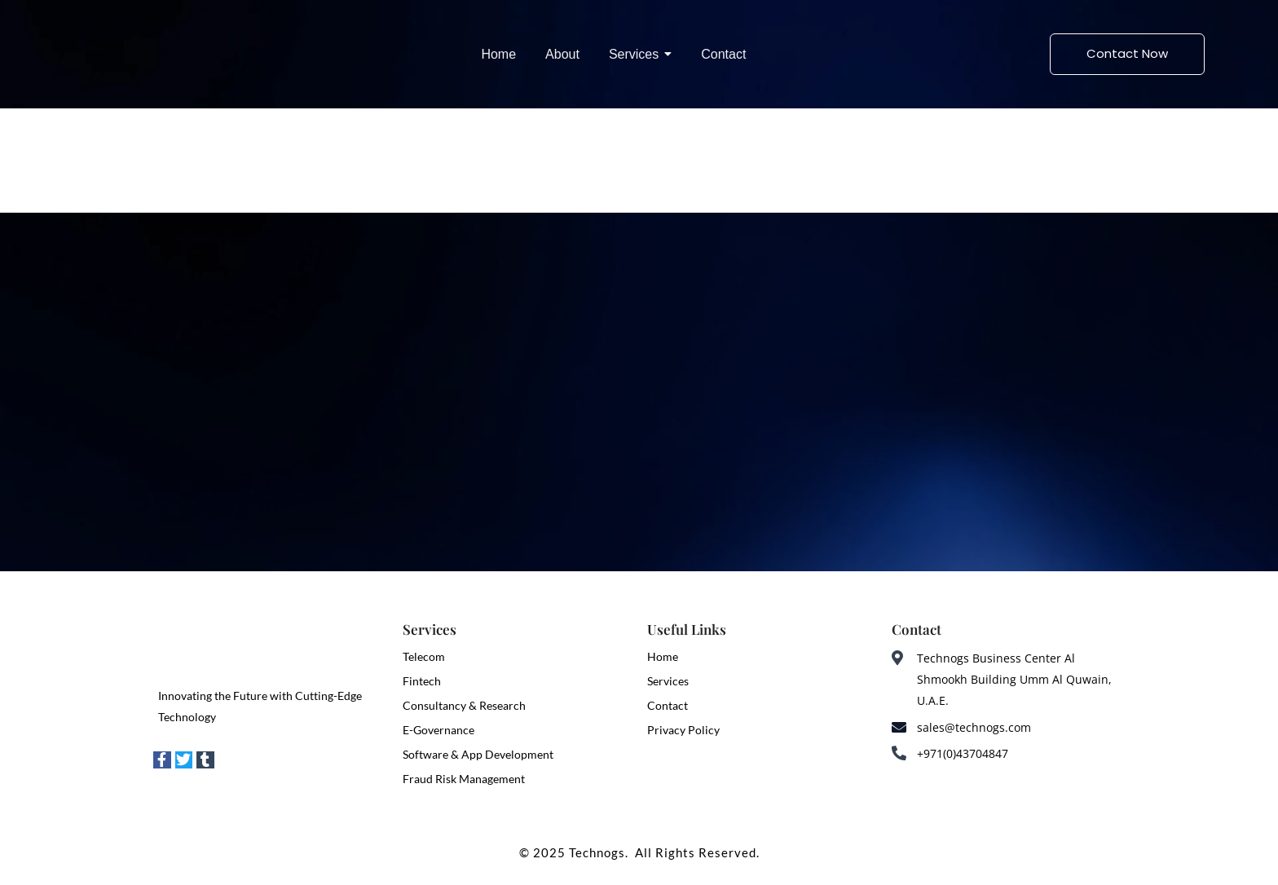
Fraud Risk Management (464, 779)
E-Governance (438, 730)
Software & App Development (478, 754)
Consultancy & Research (464, 705)
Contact (667, 705)
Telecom (424, 656)
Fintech (422, 681)
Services (668, 681)
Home (662, 656)
